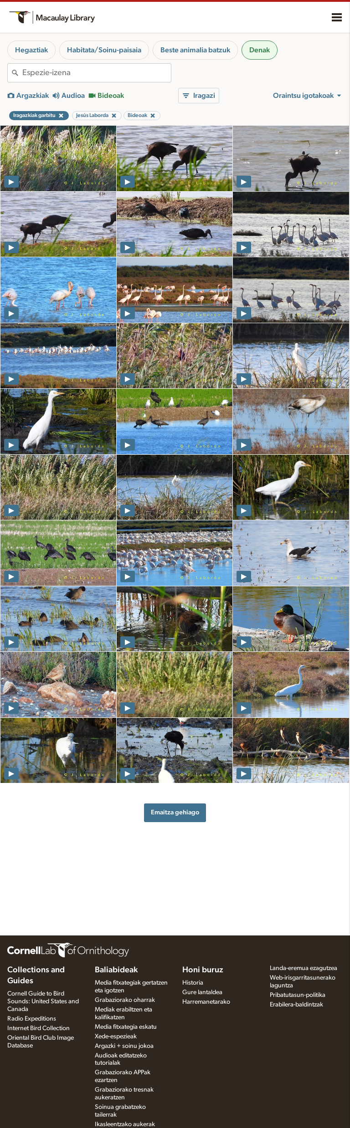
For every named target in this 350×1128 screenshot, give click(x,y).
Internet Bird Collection (38, 1028)
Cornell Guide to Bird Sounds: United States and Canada (43, 1001)
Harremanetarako (206, 1002)
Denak (259, 50)
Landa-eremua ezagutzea (303, 968)
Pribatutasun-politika (297, 995)
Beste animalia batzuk (195, 50)
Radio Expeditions (31, 1019)
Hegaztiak (31, 50)
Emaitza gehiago (175, 812)
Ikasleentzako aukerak (125, 1124)
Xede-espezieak (116, 1036)
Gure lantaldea (202, 992)
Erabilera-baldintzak (296, 1004)
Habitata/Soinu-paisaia (104, 50)
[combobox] (96, 73)
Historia (192, 983)
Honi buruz (202, 970)
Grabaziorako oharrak (125, 1000)
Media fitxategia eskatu (126, 1027)
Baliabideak (116, 970)
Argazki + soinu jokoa (124, 1046)
